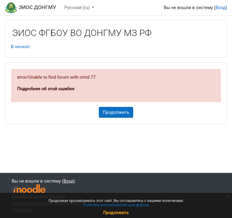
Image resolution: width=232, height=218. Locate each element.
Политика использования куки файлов (116, 205)
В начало (20, 46)
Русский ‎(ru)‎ (77, 7)
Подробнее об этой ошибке (46, 88)
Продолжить (116, 112)
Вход (221, 7)
